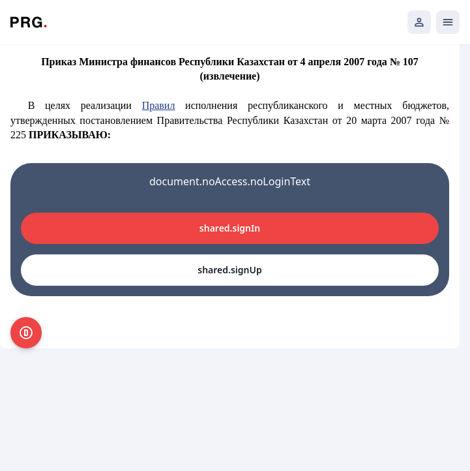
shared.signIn (229, 228)
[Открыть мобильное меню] (448, 22)
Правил (158, 105)
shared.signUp (229, 270)
